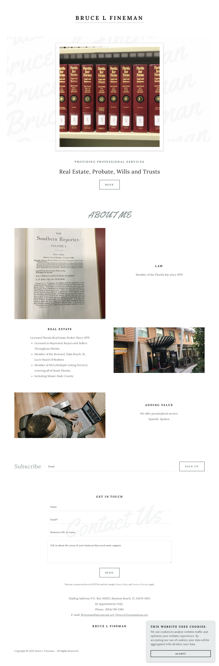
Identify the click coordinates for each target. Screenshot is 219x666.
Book (109, 184)
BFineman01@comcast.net (97, 614)
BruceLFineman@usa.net (132, 614)
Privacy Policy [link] (121, 584)
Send (109, 572)
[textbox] (110, 466)
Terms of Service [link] (140, 584)
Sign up (192, 466)
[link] (109, 19)
